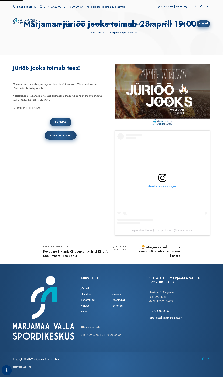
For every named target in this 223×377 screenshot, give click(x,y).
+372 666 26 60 (26, 7)
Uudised (96, 24)
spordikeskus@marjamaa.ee (166, 318)
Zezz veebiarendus (22, 367)
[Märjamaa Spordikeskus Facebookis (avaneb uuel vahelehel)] (203, 358)
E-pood (203, 23)
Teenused (166, 24)
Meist (182, 24)
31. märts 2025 (95, 32)
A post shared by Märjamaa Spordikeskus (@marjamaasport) (162, 230)
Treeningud (133, 24)
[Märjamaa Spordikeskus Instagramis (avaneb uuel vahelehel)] (209, 358)
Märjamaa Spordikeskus (123, 32)
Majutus (150, 24)
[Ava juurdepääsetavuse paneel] (7, 370)
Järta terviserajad (166, 6)
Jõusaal (64, 24)
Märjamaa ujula (182, 6)
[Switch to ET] (208, 6)
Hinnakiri (80, 24)
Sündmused (113, 24)
